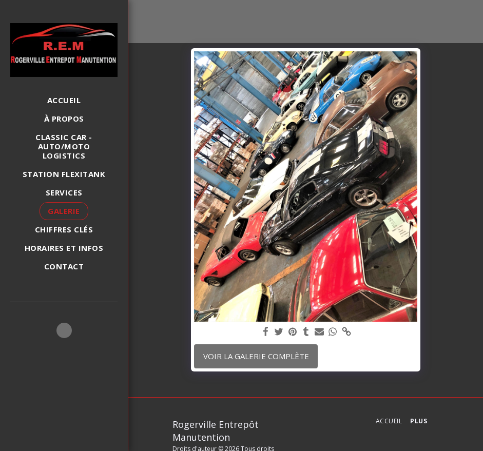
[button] (64, 330)
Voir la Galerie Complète (256, 356)
